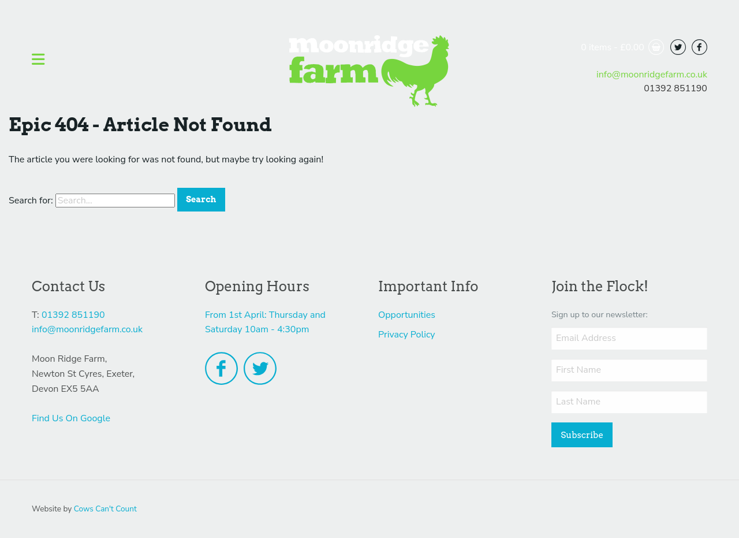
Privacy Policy (406, 334)
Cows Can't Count (105, 508)
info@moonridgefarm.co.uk (651, 74)
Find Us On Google (71, 418)
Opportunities (406, 315)
